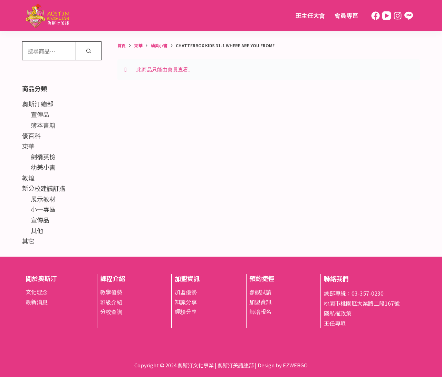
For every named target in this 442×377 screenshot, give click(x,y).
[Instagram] (397, 15)
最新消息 (37, 302)
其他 (37, 230)
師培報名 (260, 311)
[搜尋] (89, 50)
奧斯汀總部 (37, 103)
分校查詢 (111, 311)
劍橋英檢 (43, 156)
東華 (28, 145)
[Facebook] (375, 15)
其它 (28, 240)
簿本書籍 (43, 124)
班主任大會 (310, 15)
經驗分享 (186, 311)
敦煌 (28, 177)
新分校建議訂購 (44, 187)
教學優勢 (111, 292)
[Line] (408, 15)
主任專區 (335, 323)
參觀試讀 (260, 292)
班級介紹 (111, 302)
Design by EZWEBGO (283, 365)
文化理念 (37, 292)
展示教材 (43, 198)
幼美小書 (43, 166)
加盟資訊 (260, 302)
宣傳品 (40, 114)
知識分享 (186, 302)
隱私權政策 (338, 313)
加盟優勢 (186, 292)
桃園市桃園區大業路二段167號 (362, 303)
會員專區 (346, 15)
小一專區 (43, 209)
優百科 (31, 135)
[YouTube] (386, 15)
